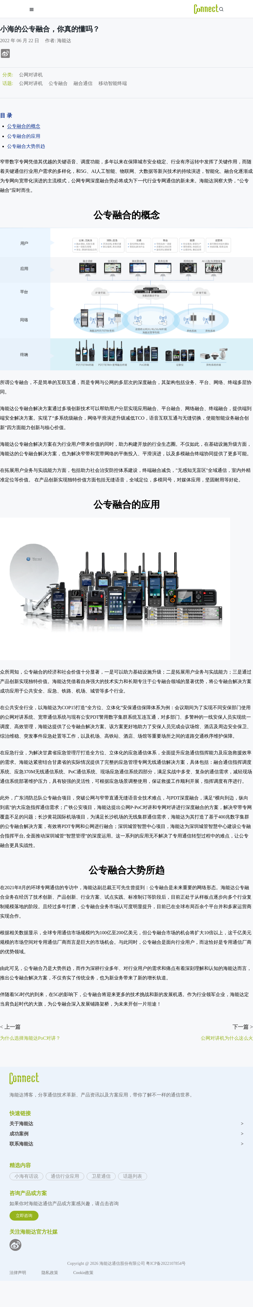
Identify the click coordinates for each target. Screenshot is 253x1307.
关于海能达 (126, 1123)
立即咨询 (24, 1215)
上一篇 (10, 1027)
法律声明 (18, 1272)
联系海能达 (126, 1144)
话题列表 (132, 1176)
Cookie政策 (83, 1272)
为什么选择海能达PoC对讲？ (30, 1038)
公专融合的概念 (23, 126)
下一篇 (243, 1027)
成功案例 (126, 1133)
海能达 (64, 40)
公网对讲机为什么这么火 (227, 1038)
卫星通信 (101, 1176)
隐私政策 (50, 1272)
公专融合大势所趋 (26, 146)
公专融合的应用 (23, 136)
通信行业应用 (65, 1176)
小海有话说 (26, 1176)
